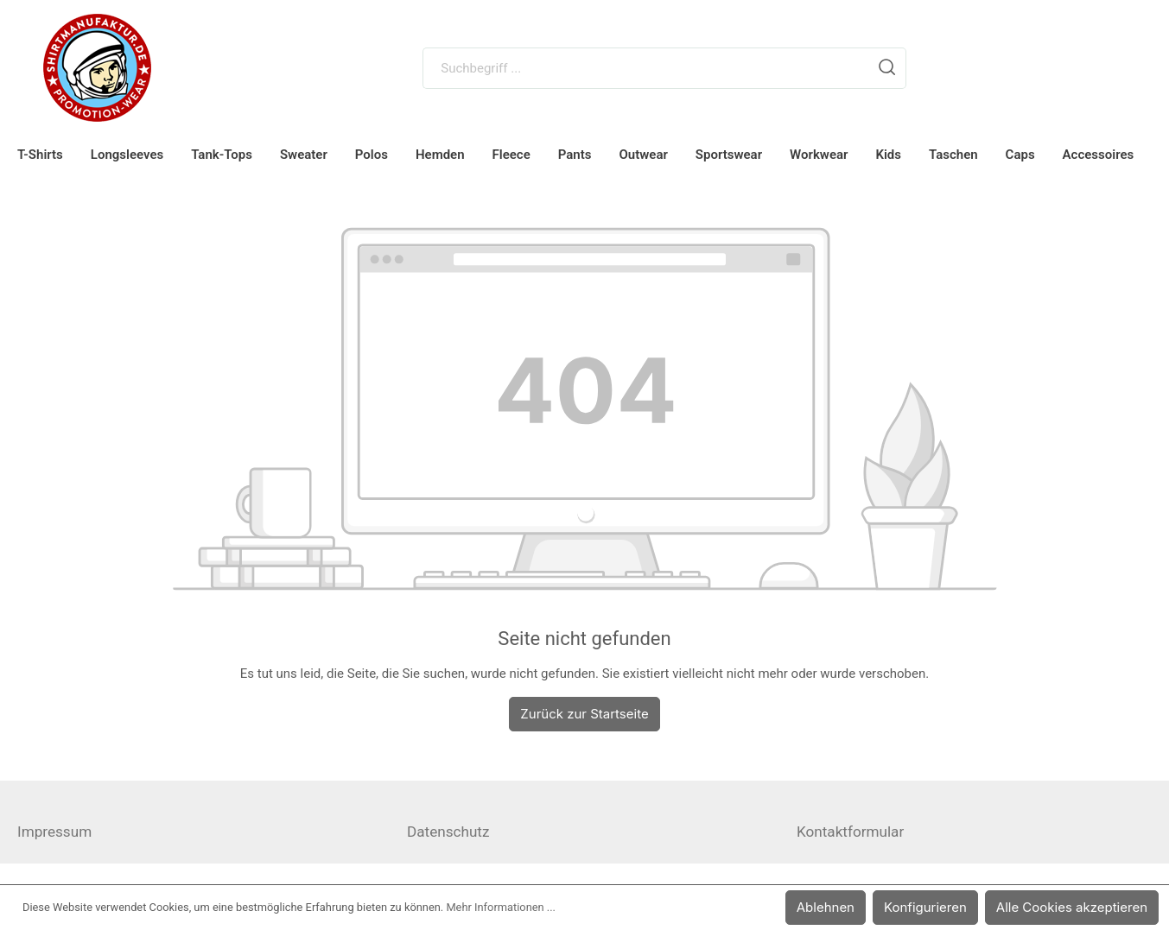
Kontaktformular (850, 831)
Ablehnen (841, 907)
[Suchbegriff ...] (645, 68)
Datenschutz (448, 831)
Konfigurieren (937, 907)
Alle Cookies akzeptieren (1076, 907)
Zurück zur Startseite (584, 713)
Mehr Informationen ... (501, 907)
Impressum (54, 831)
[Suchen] (887, 68)
